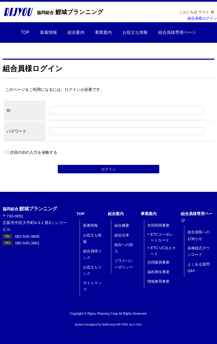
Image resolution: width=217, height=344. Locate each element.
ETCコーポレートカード (162, 237)
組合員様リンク (92, 254)
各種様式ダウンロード (198, 251)
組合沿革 (121, 235)
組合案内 (75, 32)
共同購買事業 (158, 262)
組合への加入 (123, 248)
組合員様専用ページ (177, 32)
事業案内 (103, 32)
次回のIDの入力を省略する (31, 152)
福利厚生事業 (158, 272)
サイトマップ (92, 286)
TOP (25, 32)
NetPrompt (109, 324)
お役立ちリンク (92, 270)
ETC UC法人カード (163, 251)
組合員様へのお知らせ (198, 235)
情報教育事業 (158, 281)
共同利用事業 (158, 225)
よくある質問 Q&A (198, 267)
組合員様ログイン (202, 18)
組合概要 (121, 225)
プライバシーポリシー (123, 264)
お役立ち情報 (135, 32)
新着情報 (48, 32)
